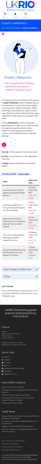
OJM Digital (27, 457)
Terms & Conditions (10, 444)
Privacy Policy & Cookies (12, 447)
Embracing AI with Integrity (12, 403)
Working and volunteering (13, 368)
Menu (5, 15)
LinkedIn (6, 360)
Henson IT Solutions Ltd (28, 459)
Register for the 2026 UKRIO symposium (17, 426)
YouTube (6, 363)
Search (25, 15)
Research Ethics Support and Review (16, 395)
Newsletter (7, 371)
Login (15, 15)
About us (6, 365)
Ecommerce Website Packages (26, 455)
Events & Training (13, 28)
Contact (5, 357)
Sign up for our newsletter (13, 441)
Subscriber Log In (9, 374)
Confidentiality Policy (11, 450)
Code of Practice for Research (13, 387)
